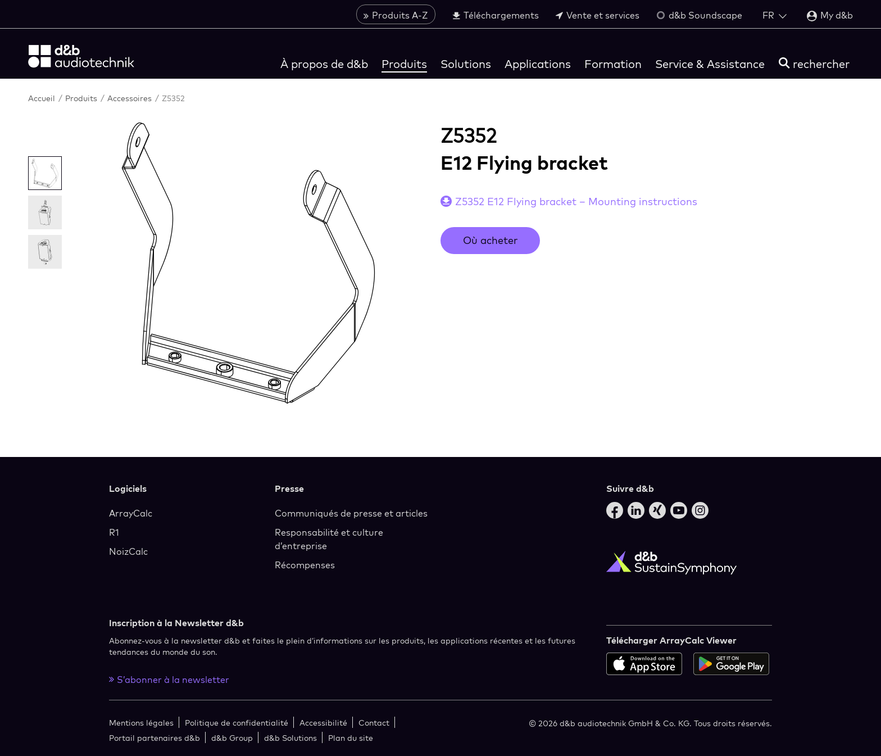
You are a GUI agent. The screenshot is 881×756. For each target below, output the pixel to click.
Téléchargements (495, 15)
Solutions (465, 64)
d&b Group (232, 737)
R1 (114, 532)
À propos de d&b (324, 64)
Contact (373, 722)
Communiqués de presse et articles (351, 513)
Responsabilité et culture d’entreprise (329, 539)
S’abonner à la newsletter (169, 679)
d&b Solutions (290, 737)
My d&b (830, 15)
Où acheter (490, 240)
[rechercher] (814, 64)
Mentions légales (141, 722)
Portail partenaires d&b (154, 737)
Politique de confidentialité (236, 722)
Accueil (42, 98)
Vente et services (597, 15)
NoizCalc (128, 551)
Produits (404, 64)
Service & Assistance (710, 64)
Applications (538, 64)
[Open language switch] (774, 15)
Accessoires (130, 98)
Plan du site (350, 737)
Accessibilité (323, 722)
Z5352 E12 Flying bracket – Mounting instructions (576, 201)
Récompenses (305, 565)
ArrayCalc (130, 513)
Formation (613, 64)
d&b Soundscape (699, 15)
